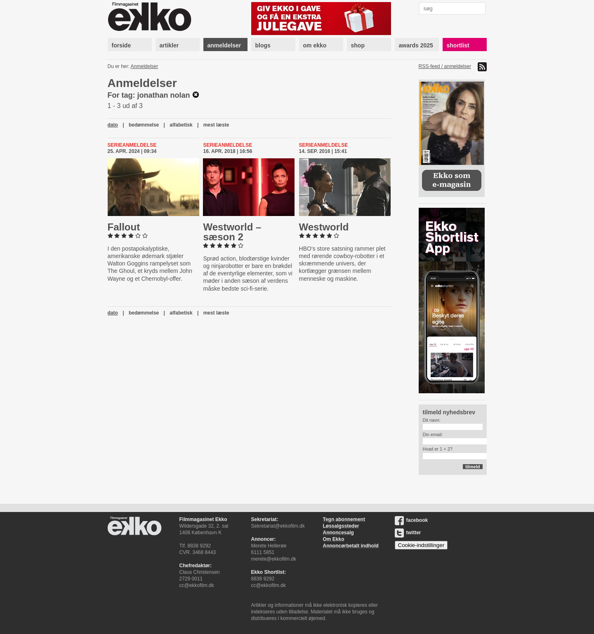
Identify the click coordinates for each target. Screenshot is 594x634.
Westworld (324, 226)
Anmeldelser (144, 66)
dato (113, 125)
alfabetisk (181, 125)
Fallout (124, 226)
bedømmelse (144, 125)
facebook (411, 520)
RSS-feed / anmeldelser (445, 66)
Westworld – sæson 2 (232, 231)
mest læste (216, 125)
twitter (408, 532)
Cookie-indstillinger (421, 545)
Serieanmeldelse (132, 145)
